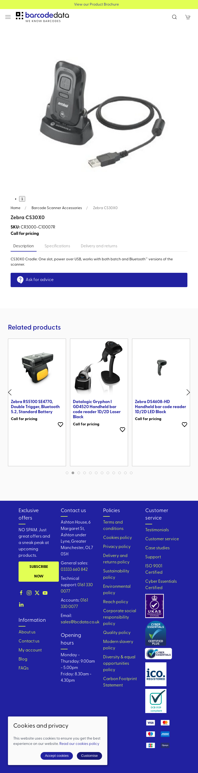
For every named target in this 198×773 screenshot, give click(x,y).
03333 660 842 (74, 570)
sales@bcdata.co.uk (80, 622)
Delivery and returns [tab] (99, 246)
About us (27, 632)
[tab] (67, 473)
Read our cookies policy (79, 744)
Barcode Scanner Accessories (57, 208)
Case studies (157, 548)
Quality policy (117, 633)
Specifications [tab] (57, 246)
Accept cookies (57, 756)
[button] (8, 17)
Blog (23, 659)
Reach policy (115, 602)
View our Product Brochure (99, 4)
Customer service (162, 539)
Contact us (29, 641)
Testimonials (157, 530)
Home (15, 208)
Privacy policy (117, 547)
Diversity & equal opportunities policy (119, 663)
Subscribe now (38, 571)
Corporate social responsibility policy (119, 617)
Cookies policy (117, 538)
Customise (89, 756)
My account (30, 650)
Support (153, 557)
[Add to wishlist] (60, 424)
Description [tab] (23, 246)
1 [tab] (22, 199)
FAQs (24, 668)
